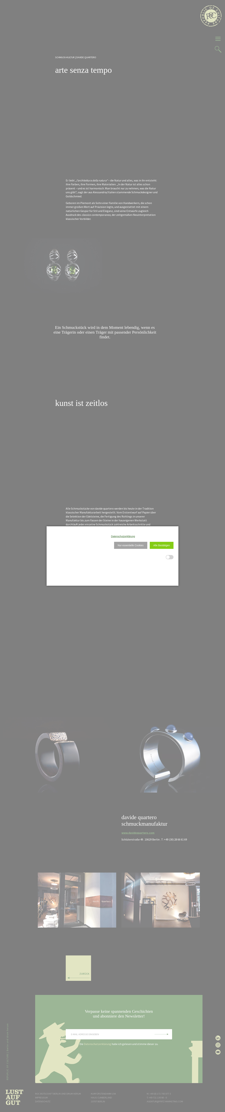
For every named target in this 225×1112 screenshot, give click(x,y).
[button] (130, 545)
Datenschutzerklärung (123, 536)
